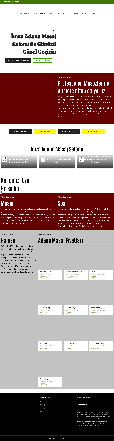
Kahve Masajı (45, 307)
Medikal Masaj (96, 307)
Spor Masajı (70, 343)
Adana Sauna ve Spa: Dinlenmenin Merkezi (18, 160)
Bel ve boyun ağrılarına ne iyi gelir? (57, 160)
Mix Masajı (43, 343)
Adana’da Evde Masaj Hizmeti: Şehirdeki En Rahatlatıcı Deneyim (95, 159)
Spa (41, 412)
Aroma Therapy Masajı (74, 272)
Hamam (43, 401)
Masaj (42, 405)
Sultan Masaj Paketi (98, 343)
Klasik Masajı (70, 307)
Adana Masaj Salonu (47, 275)
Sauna (42, 408)
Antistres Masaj (46, 272)
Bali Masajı (95, 272)
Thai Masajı (44, 379)
